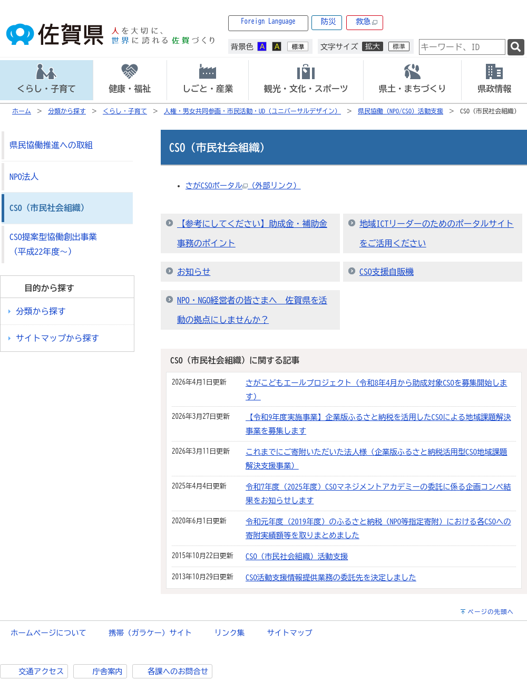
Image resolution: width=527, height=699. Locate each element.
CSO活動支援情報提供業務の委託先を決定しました (331, 577)
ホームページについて (48, 633)
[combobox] (462, 47)
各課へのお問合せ (178, 671)
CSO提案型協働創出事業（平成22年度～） (53, 244)
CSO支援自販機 (386, 271)
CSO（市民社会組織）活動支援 (297, 556)
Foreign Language (268, 21)
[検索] (516, 47)
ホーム (21, 111)
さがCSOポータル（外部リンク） (243, 185)
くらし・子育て (125, 111)
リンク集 (229, 633)
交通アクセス (41, 671)
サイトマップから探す (57, 338)
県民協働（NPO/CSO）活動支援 (400, 111)
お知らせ (193, 271)
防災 (328, 21)
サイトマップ (289, 633)
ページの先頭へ (490, 612)
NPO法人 (23, 177)
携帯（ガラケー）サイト (150, 633)
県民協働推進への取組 (51, 145)
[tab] (46, 80)
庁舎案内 (107, 671)
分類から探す (67, 111)
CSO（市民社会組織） (49, 208)
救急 (367, 21)
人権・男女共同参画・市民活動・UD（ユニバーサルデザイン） (252, 111)
